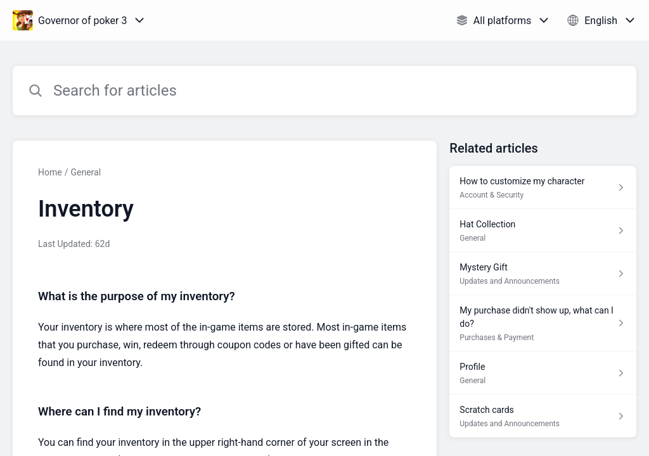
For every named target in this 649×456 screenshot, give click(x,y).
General (85, 172)
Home (50, 172)
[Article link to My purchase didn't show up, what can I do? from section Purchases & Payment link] (542, 323)
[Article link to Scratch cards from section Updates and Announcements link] (542, 416)
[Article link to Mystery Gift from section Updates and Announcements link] (542, 273)
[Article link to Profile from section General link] (542, 373)
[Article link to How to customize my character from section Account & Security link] (542, 187)
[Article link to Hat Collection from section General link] (542, 230)
